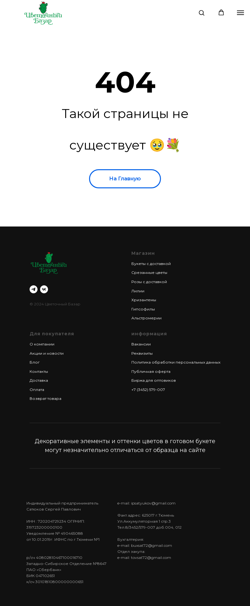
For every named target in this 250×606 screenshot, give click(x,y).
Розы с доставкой (149, 281)
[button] (201, 13)
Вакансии (141, 344)
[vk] (44, 289)
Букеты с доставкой (151, 263)
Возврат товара (45, 398)
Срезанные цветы (149, 272)
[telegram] (34, 289)
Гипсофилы (143, 309)
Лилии (137, 291)
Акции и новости (47, 353)
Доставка (39, 380)
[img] (43, 12)
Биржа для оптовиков (153, 380)
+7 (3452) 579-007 (148, 389)
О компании (42, 344)
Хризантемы (143, 299)
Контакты (39, 371)
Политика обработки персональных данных (175, 362)
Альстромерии (146, 318)
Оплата (37, 389)
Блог (35, 362)
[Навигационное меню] (240, 12)
